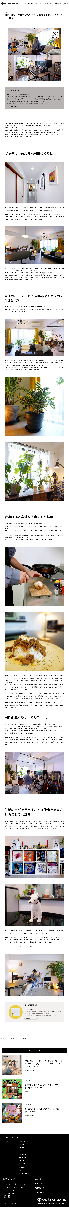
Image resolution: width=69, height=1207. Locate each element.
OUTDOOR (22, 1167)
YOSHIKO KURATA (20, 1038)
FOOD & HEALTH (23, 1154)
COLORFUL (22, 1144)
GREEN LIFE (22, 1160)
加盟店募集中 (39, 1183)
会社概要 (5, 1203)
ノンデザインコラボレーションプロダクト (14, 1187)
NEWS (41, 3)
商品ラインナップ (33, 3)
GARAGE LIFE (22, 1157)
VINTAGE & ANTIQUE (24, 1173)
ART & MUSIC (22, 1141)
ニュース (37, 1179)
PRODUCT (21, 1170)
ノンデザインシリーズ (9, 1190)
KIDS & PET (22, 1164)
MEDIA (25, 3)
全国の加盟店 (48, 3)
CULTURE (21, 1148)
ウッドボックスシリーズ (9, 1193)
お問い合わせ (57, 3)
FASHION (21, 1151)
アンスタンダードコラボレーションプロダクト (15, 1184)
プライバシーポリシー (17, 1203)
